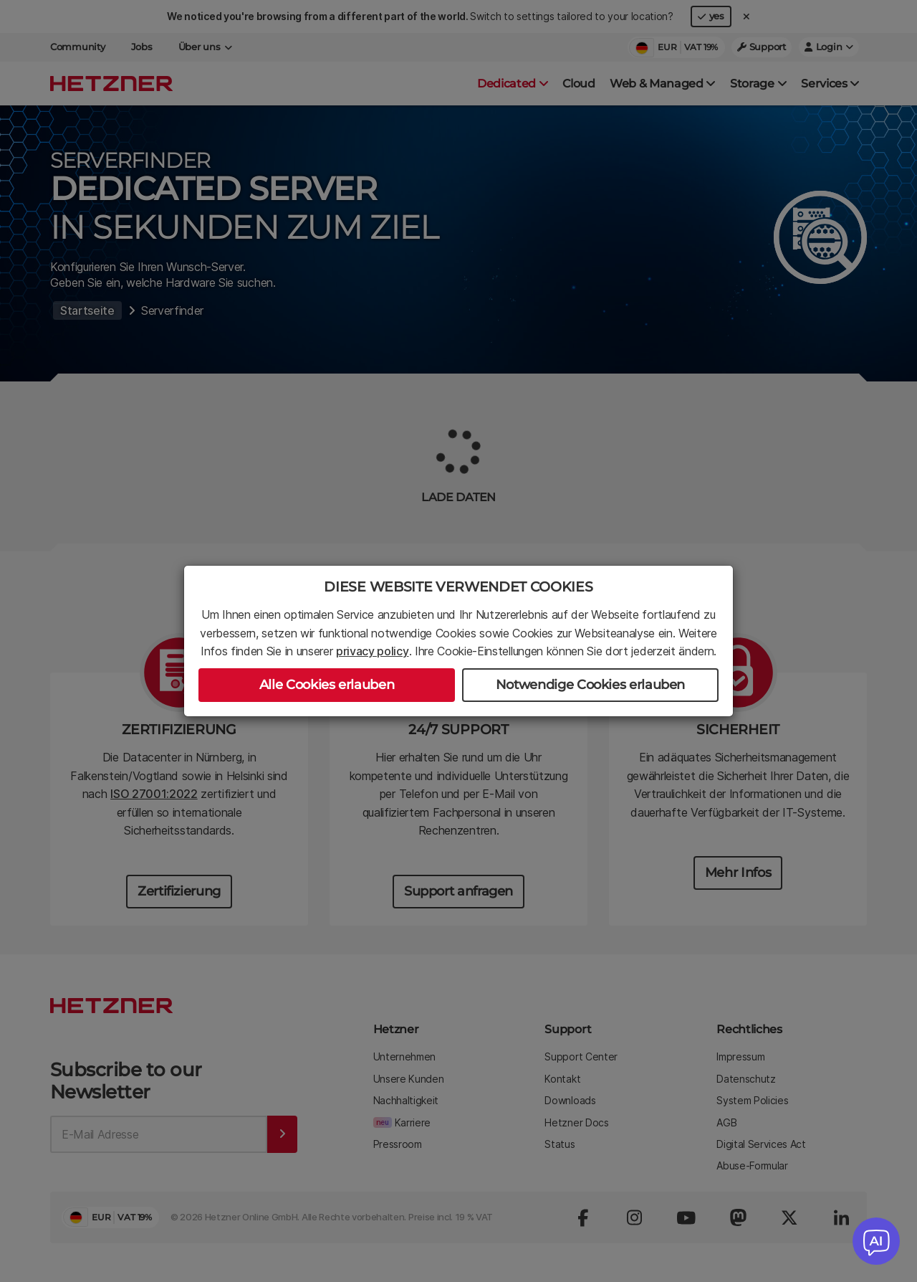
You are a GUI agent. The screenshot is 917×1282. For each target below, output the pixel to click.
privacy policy (372, 651)
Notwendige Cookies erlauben (590, 685)
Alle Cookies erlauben (326, 685)
